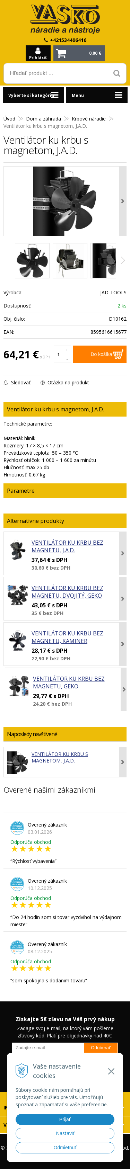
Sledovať (17, 382)
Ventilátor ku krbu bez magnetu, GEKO (69, 682)
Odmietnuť (65, 1147)
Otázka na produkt (65, 382)
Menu (78, 95)
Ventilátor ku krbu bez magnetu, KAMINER (67, 637)
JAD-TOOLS (113, 292)
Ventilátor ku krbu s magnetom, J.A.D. (60, 757)
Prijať (65, 1119)
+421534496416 (68, 40)
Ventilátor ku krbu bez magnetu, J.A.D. (67, 546)
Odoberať (101, 1047)
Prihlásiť (38, 57)
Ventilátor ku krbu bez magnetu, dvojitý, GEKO (67, 591)
